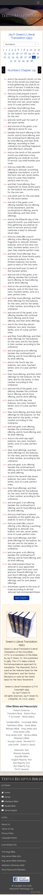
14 (9, 53)
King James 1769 (21, 732)
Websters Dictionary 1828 (13, 865)
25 (17, 57)
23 (9, 57)
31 (11, 61)
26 (21, 57)
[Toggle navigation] (38, 2)
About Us (6, 824)
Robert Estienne (22, 710)
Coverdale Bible (29, 722)
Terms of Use (8, 829)
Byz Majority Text (21, 763)
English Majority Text (21, 759)
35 (27, 61)
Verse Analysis (9, 810)
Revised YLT (30, 741)
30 (38, 57)
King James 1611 (29, 728)
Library (6, 797)
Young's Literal (15, 741)
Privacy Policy (8, 833)
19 (29, 53)
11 (35, 49)
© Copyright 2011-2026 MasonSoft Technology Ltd (21, 887)
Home (6, 792)
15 (13, 53)
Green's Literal (28, 744)
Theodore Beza (14, 713)
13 (5, 53)
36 (31, 61)
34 (23, 61)
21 (37, 53)
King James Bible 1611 (11, 856)
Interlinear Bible (10, 801)
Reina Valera (28, 716)
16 (17, 53)
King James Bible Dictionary (14, 861)
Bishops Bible (12, 728)
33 (19, 61)
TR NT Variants (21, 769)
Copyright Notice (9, 838)
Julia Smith (13, 744)
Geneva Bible (30, 735)
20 (34, 53)
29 (34, 57)
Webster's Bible (21, 738)
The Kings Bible (8, 852)
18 (25, 53)
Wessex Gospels (21, 753)
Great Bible (30, 725)
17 (21, 53)
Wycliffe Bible (21, 756)
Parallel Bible (9, 806)
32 (15, 61)
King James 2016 (14, 735)
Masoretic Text (21, 750)
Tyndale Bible (12, 722)
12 (38, 49)
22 (5, 57)
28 (29, 57)
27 (25, 57)
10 (31, 49)
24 (13, 57)
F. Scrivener (14, 716)
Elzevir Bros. (30, 713)
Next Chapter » (21, 598)
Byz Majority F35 (22, 766)
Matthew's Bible (15, 725)
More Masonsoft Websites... (14, 869)
